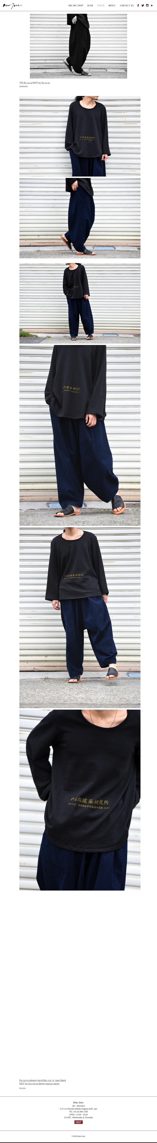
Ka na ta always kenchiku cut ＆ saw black (42, 1080)
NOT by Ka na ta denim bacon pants (39, 1083)
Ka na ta (22, 1088)
